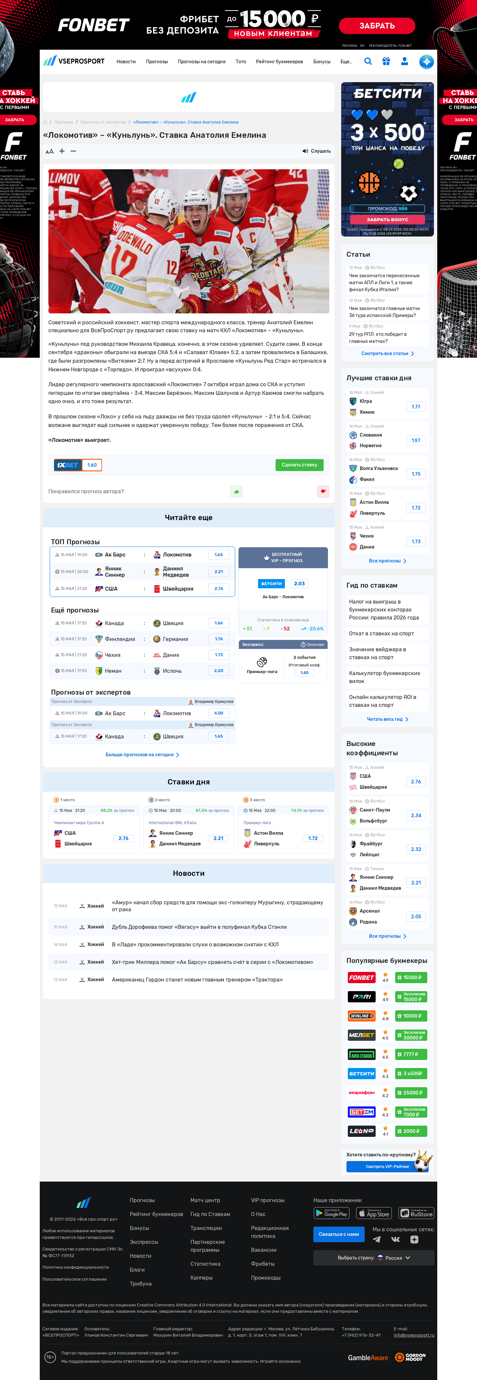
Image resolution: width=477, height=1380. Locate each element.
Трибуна (141, 1284)
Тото (241, 62)
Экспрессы (144, 1242)
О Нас (258, 1214)
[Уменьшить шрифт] (73, 151)
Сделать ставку (299, 465)
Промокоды (266, 1278)
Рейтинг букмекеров (279, 62)
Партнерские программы (207, 1246)
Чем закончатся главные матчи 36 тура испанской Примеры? (387, 308)
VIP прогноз (283, 591)
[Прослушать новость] (305, 151)
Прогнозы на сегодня (202, 62)
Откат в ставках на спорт (381, 633)
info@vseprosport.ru (414, 1335)
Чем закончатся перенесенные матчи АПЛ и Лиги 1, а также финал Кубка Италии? (387, 279)
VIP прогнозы (268, 1200)
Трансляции (206, 1228)
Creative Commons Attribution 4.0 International (184, 1304)
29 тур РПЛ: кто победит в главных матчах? (387, 334)
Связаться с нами (339, 1234)
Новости (126, 62)
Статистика (205, 1264)
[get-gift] (386, 62)
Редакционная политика (270, 1232)
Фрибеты (263, 1264)
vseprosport (74, 60)
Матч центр (205, 1200)
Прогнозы (157, 62)
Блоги (137, 1270)
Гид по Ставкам (210, 1214)
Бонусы (322, 62)
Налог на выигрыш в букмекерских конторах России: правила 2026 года (384, 610)
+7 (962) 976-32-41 (361, 1335)
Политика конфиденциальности (75, 1267)
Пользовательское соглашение (74, 1279)
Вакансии (264, 1250)
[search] (368, 62)
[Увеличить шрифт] (62, 151)
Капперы (201, 1278)
